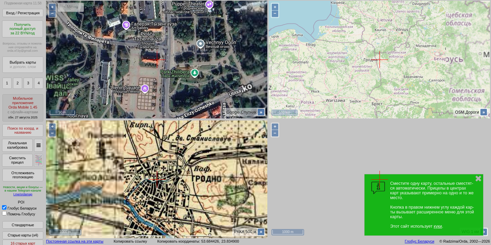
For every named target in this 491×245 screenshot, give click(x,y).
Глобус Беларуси (19, 208)
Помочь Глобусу (18, 214)
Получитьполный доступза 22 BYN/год (22, 28)
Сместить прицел (17, 160)
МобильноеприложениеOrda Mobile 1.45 (23, 107)
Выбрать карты (23, 64)
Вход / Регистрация (23, 13)
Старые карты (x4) (23, 235)
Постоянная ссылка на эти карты (74, 241)
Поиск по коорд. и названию (23, 130)
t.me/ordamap (22, 194)
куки (438, 226)
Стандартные (23, 225)
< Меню (70, 6)
